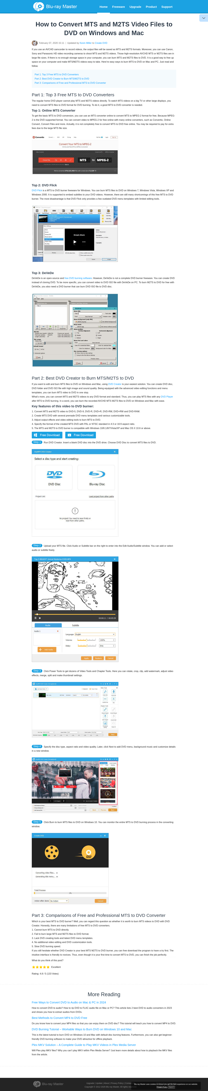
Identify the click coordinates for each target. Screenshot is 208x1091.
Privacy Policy (117, 1083)
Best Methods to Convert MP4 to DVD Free (59, 1017)
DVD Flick (37, 190)
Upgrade (135, 6)
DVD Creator (114, 384)
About (106, 1083)
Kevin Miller (86, 43)
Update (99, 1083)
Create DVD (101, 43)
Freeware (118, 6)
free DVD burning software (78, 278)
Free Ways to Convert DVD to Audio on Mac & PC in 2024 (69, 1002)
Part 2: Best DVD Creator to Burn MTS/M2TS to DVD (62, 78)
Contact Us (130, 1083)
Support (166, 6)
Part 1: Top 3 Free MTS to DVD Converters (57, 74)
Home (104, 6)
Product (151, 6)
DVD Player (167, 396)
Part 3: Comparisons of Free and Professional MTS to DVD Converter (70, 83)
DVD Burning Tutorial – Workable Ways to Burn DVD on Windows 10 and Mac (82, 1029)
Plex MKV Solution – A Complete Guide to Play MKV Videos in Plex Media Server (84, 1044)
